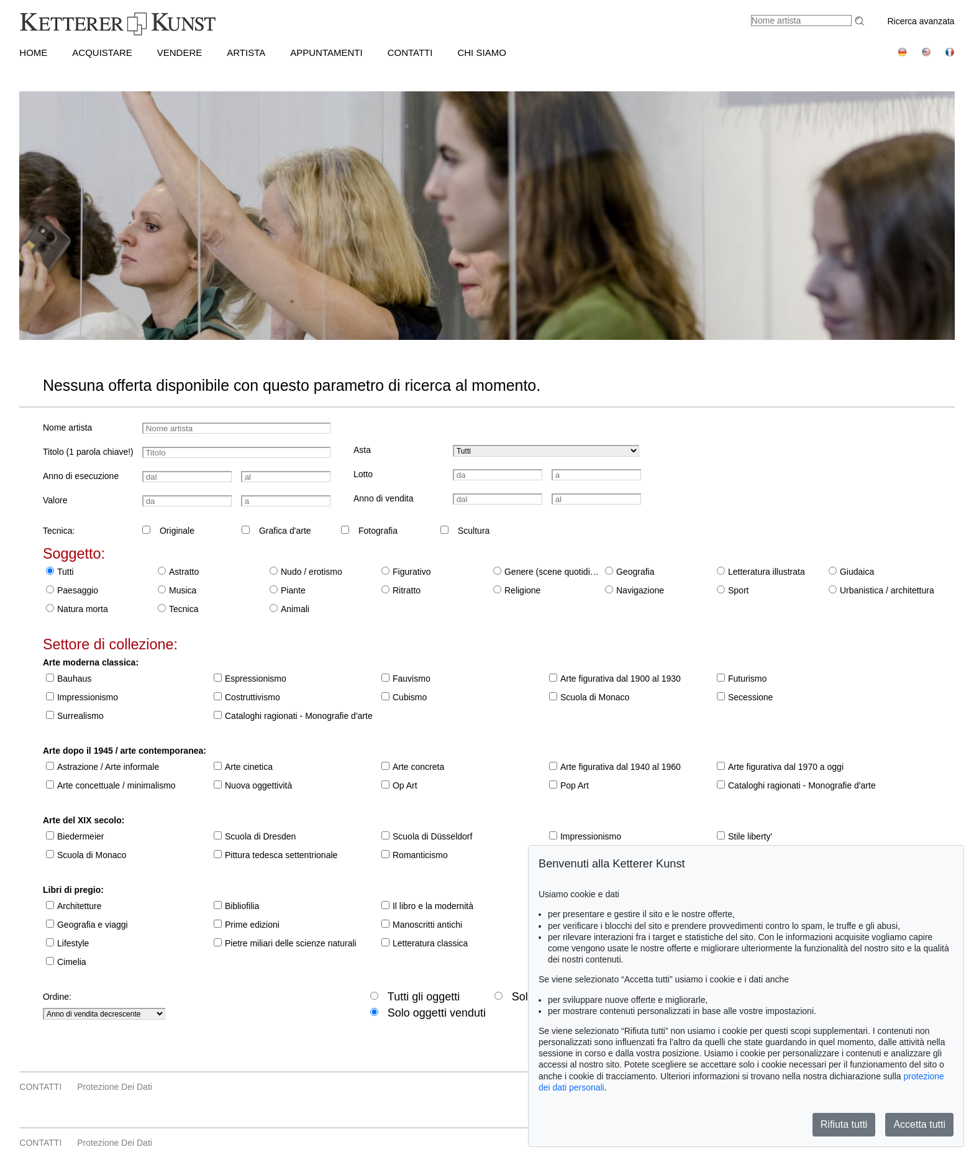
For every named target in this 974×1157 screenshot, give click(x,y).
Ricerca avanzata (920, 21)
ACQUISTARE (102, 52)
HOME (33, 52)
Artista (246, 52)
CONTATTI (410, 52)
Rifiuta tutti (844, 1124)
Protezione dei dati (114, 1087)
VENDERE (180, 52)
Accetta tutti (919, 1124)
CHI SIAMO (481, 52)
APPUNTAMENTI (326, 52)
